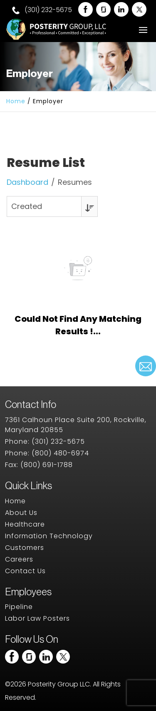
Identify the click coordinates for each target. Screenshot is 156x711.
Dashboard (27, 182)
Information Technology (49, 536)
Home (15, 101)
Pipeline (19, 607)
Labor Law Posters (37, 618)
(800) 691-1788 (46, 465)
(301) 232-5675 (42, 10)
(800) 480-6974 (60, 453)
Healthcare (25, 524)
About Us (21, 512)
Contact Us (25, 571)
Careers (19, 559)
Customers (24, 547)
